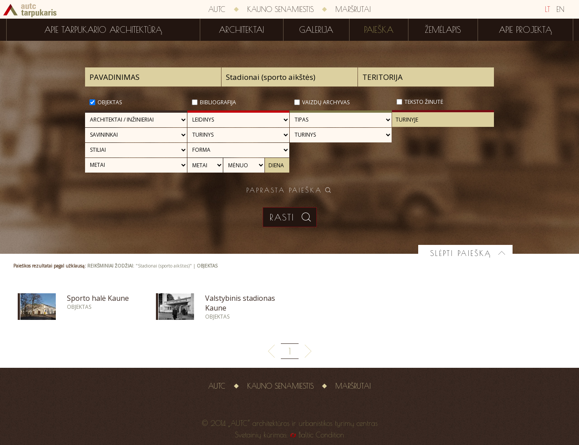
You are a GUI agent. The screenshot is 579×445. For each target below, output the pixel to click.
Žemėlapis (443, 30)
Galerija (316, 30)
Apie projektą (525, 30)
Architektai (241, 30)
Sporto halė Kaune (98, 298)
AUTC (216, 9)
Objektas (109, 102)
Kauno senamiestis (280, 9)
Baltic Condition (321, 435)
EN (560, 9)
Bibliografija (218, 102)
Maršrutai (353, 9)
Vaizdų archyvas (326, 102)
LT (547, 9)
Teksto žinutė (423, 102)
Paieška (378, 30)
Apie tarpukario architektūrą (103, 30)
